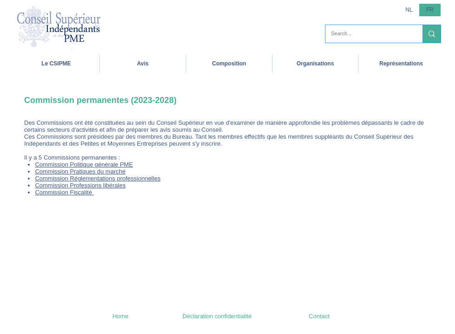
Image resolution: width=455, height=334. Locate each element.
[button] (56, 63)
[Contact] (319, 316)
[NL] (409, 10)
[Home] (120, 316)
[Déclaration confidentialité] (217, 316)
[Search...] (367, 34)
